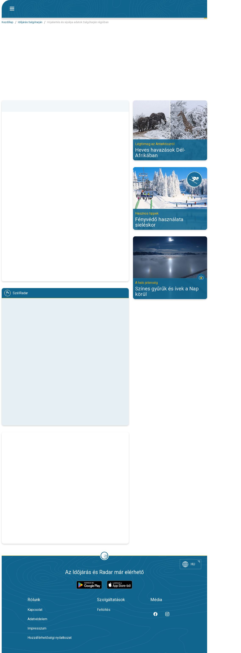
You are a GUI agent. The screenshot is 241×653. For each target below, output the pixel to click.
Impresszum (37, 628)
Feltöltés (103, 610)
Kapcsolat (35, 610)
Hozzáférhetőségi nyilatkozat (50, 638)
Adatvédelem (37, 619)
